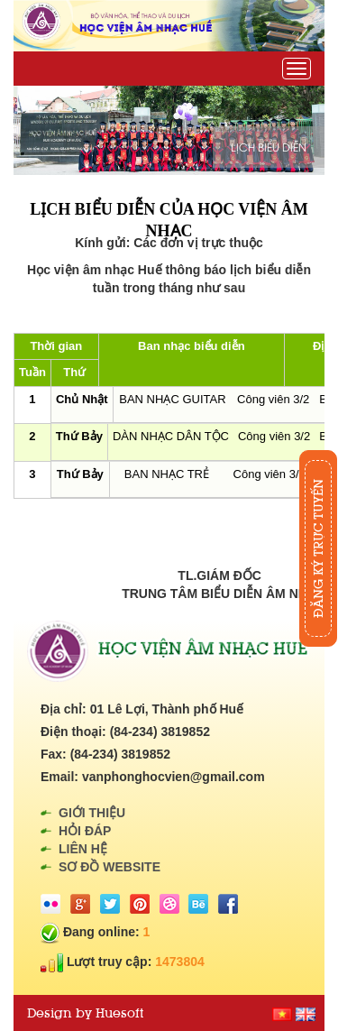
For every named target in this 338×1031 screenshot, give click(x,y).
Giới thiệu (92, 812)
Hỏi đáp (85, 831)
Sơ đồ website (109, 867)
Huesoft (119, 1013)
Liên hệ (83, 849)
